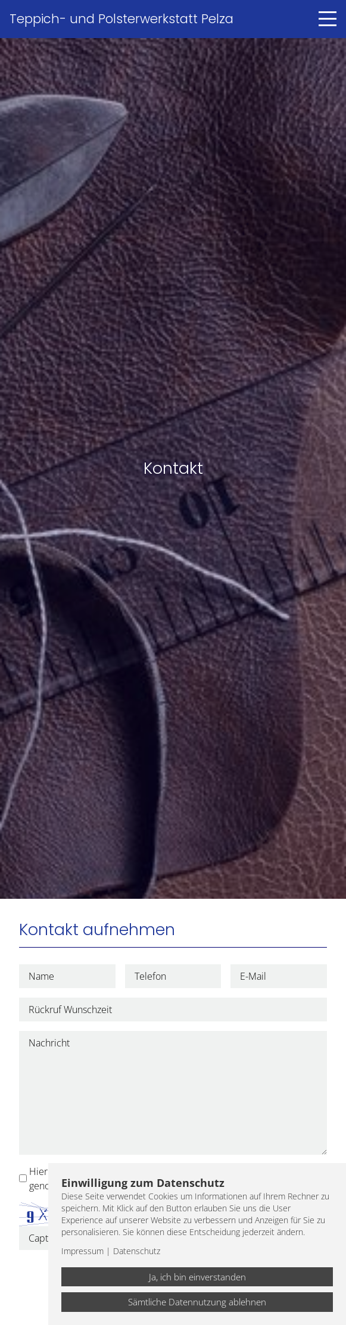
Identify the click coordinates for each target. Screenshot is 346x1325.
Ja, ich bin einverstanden (197, 1277)
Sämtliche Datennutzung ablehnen (197, 1302)
